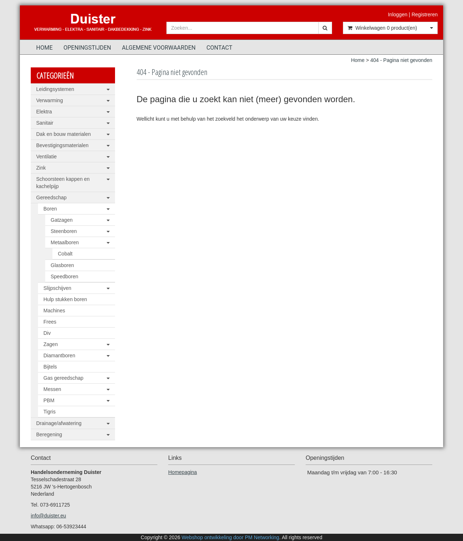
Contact (220, 47)
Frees (49, 322)
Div (47, 333)
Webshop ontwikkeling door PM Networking (230, 537)
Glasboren (62, 265)
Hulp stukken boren (65, 299)
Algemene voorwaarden (159, 47)
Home (44, 47)
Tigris (49, 412)
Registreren (425, 14)
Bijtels (50, 367)
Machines (54, 310)
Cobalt (65, 254)
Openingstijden (87, 47)
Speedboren (64, 276)
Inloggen (397, 14)
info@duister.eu (48, 516)
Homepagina (182, 472)
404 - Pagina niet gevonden (401, 60)
